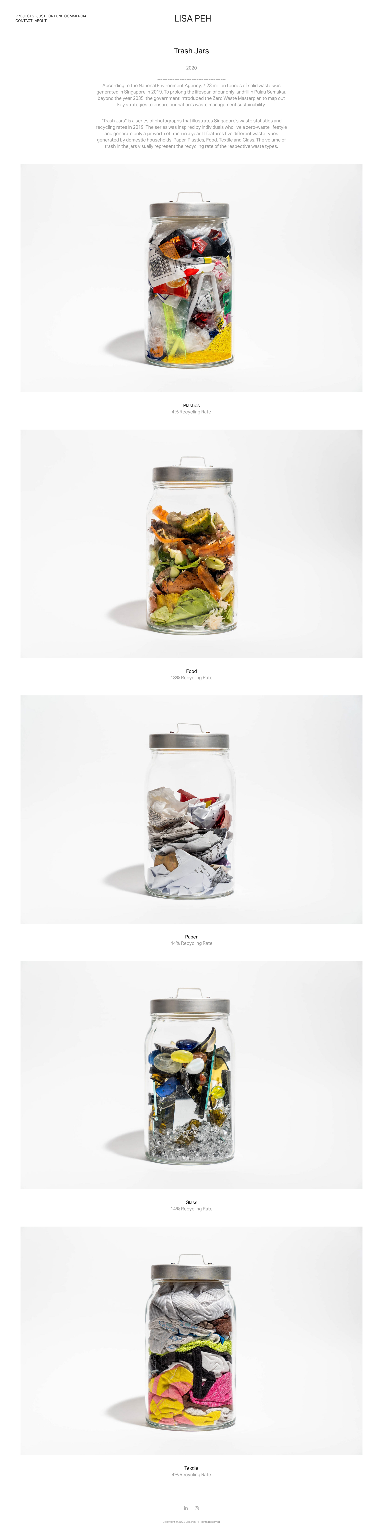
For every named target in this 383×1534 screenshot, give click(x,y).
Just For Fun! (49, 16)
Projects (24, 16)
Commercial (76, 16)
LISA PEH (192, 18)
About (41, 20)
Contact (23, 20)
